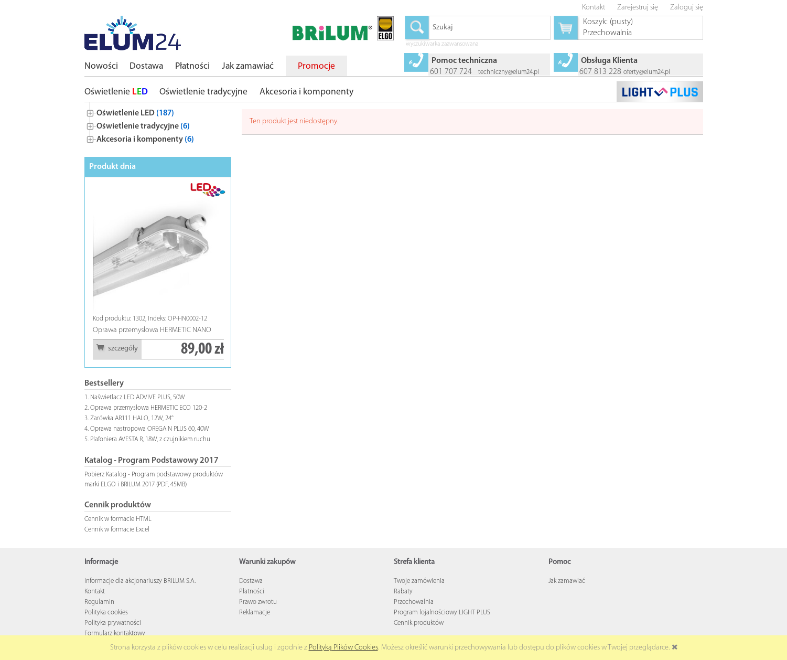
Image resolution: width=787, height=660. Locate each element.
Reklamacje (254, 612)
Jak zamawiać (566, 581)
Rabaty (403, 591)
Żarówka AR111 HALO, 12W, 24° (132, 418)
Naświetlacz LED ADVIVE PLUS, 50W (137, 397)
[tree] (157, 124)
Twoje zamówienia (419, 581)
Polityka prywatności (112, 623)
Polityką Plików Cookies (343, 648)
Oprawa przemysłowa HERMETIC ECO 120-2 (148, 407)
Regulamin (99, 602)
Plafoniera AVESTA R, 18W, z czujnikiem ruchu (150, 439)
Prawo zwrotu (258, 602)
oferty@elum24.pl (646, 72)
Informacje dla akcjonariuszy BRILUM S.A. (140, 581)
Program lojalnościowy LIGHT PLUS (442, 612)
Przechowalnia (414, 602)
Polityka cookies (106, 612)
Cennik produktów (419, 623)
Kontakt (94, 591)
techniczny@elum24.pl (508, 72)
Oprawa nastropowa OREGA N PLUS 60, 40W (149, 428)
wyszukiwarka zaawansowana (442, 44)
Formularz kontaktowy (114, 633)
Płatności (251, 591)
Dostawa (251, 581)
